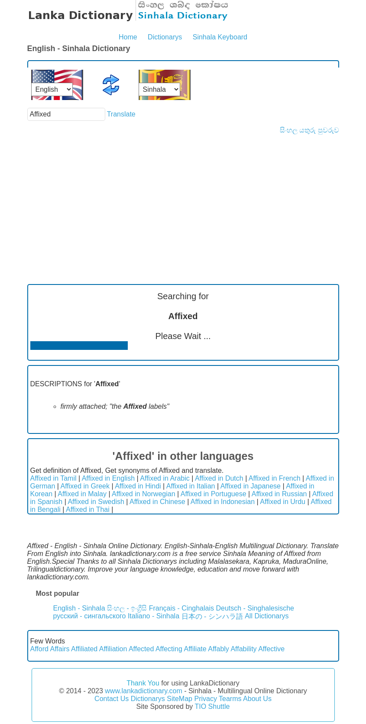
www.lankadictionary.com (143, 691)
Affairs (59, 649)
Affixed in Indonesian (223, 501)
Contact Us (111, 698)
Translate (121, 114)
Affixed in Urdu (282, 501)
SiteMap (179, 698)
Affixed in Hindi (138, 486)
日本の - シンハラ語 (212, 616)
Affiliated (84, 649)
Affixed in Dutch (219, 478)
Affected (141, 649)
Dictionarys (165, 37)
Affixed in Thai (88, 509)
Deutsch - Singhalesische (255, 608)
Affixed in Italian (190, 486)
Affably (218, 649)
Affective (271, 649)
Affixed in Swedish (96, 501)
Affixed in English (108, 478)
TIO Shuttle (212, 706)
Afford (39, 649)
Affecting (168, 649)
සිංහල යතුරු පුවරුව (309, 130)
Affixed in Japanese (250, 486)
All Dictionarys (266, 616)
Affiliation (113, 649)
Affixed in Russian (279, 494)
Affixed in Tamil (53, 478)
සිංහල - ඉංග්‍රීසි (127, 608)
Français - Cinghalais (181, 608)
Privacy (205, 698)
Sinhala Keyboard (220, 37)
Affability (243, 649)
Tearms (230, 698)
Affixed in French (275, 478)
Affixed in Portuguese (213, 494)
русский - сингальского (89, 616)
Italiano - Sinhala (153, 616)
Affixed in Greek (85, 486)
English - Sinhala (79, 608)
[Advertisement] (183, 199)
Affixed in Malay (82, 494)
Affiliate (195, 649)
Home (128, 37)
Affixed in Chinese (157, 501)
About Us (257, 698)
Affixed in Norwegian (143, 494)
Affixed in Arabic (164, 478)
